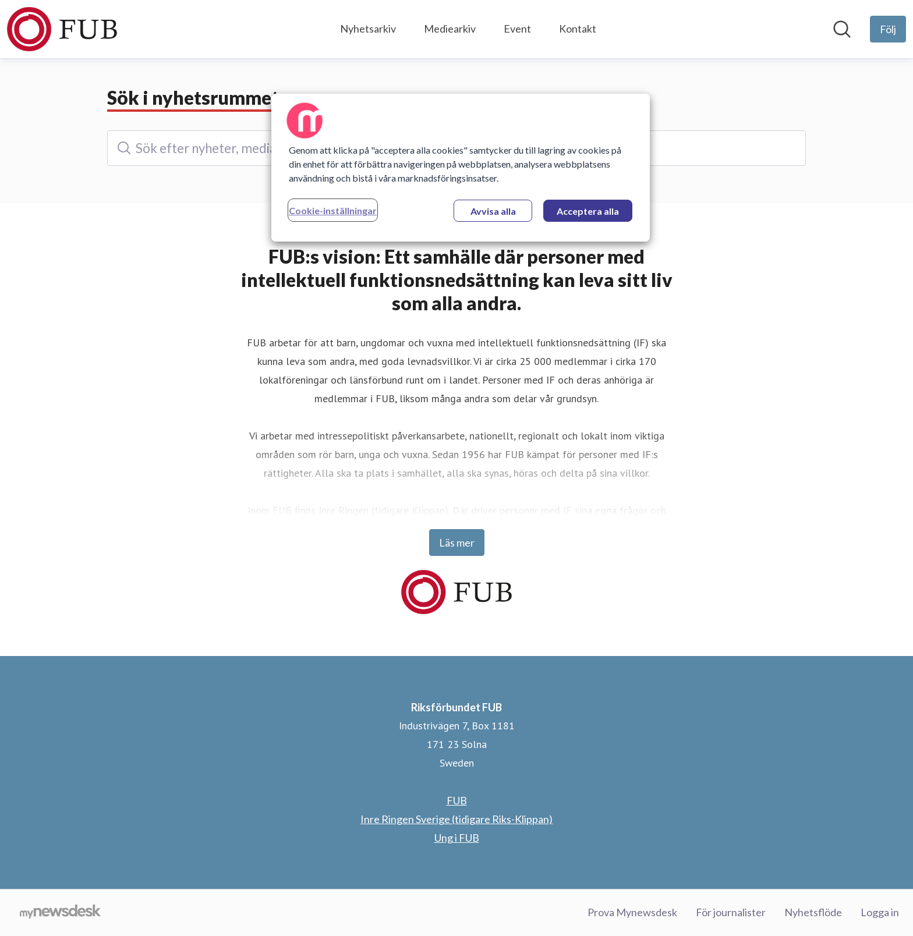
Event (517, 28)
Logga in (880, 912)
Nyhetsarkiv (368, 28)
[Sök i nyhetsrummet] (842, 29)
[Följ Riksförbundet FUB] (888, 29)
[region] (460, 168)
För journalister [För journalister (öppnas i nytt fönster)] (731, 912)
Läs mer (457, 542)
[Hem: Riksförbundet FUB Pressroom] (62, 29)
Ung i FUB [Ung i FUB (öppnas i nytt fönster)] (456, 837)
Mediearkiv (450, 28)
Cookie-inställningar (333, 210)
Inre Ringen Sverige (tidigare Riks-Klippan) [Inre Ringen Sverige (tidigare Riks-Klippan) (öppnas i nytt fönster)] (456, 819)
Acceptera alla (588, 211)
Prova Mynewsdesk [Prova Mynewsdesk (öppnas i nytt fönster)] (632, 912)
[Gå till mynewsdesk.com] (60, 912)
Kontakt (577, 28)
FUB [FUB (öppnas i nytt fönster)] (457, 800)
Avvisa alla (493, 211)
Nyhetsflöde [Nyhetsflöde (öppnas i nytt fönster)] (813, 912)
